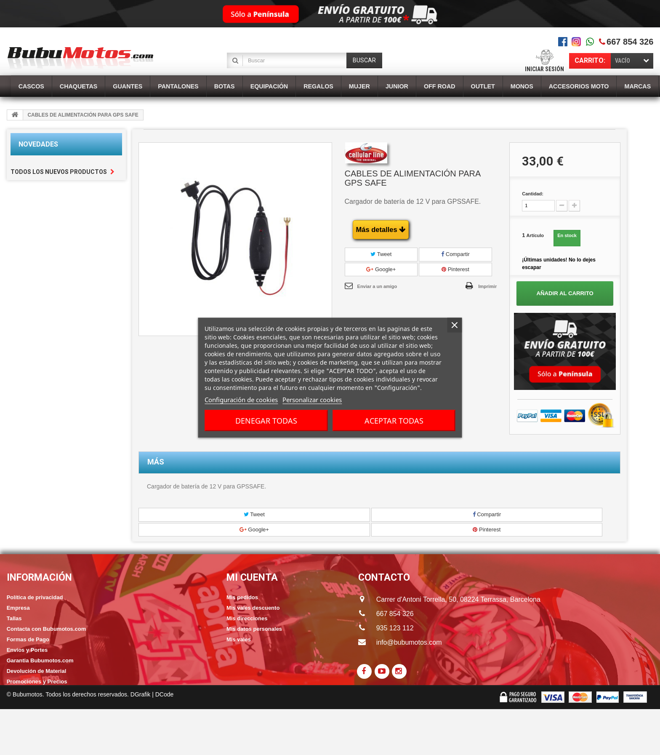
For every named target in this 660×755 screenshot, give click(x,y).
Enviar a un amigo (377, 286)
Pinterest (455, 269)
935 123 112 (395, 628)
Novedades (38, 144)
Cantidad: (532, 193)
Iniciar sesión (544, 69)
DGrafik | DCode (151, 740)
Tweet (380, 254)
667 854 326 (630, 41)
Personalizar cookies (312, 399)
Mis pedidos (242, 597)
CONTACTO (384, 577)
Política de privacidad (35, 597)
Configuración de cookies (241, 399)
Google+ (381, 269)
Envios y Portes (27, 650)
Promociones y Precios (37, 681)
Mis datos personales (254, 629)
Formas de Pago (28, 639)
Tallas (14, 618)
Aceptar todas (394, 420)
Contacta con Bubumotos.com (46, 629)
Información (39, 577)
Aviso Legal (22, 713)
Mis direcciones (247, 618)
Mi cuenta (252, 577)
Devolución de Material (37, 671)
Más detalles (381, 229)
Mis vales (238, 639)
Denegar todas (266, 420)
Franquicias (22, 692)
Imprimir (487, 286)
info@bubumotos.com (409, 642)
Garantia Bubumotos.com (40, 660)
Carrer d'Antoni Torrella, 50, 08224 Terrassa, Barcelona (450, 599)
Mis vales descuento (252, 608)
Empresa (18, 608)
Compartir (455, 254)
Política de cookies (31, 702)
